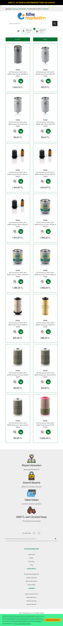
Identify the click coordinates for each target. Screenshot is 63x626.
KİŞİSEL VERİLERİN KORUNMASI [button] (22, 623)
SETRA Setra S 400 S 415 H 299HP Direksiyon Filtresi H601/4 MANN (18, 425)
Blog (31, 565)
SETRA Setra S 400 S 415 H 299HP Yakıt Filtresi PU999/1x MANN (17, 325)
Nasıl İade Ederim (31, 597)
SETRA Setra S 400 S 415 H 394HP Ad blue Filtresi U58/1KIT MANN (17, 174)
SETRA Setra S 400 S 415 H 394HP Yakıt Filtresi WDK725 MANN (45, 74)
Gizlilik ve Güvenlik (31, 577)
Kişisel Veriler (31, 584)
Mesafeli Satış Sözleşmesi (31, 574)
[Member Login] (27, 31)
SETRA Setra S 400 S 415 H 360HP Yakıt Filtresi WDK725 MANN (17, 124)
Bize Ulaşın (31, 561)
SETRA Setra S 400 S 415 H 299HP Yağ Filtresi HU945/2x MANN (45, 325)
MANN (18, 70)
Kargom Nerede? (31, 604)
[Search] (33, 23)
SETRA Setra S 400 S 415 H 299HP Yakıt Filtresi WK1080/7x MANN (18, 74)
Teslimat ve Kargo (31, 601)
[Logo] (31, 16)
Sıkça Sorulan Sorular (31, 594)
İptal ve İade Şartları (31, 581)
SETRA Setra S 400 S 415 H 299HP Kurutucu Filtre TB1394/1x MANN (45, 275)
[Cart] (40, 31)
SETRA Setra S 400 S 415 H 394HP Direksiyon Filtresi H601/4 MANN (18, 375)
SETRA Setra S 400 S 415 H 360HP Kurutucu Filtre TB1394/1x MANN (18, 275)
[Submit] (55, 539)
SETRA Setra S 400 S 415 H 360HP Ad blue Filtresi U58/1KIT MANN (45, 174)
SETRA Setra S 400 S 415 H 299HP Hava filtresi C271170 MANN (45, 425)
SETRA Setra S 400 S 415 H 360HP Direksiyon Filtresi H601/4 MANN (45, 375)
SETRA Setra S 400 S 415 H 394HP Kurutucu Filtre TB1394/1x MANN (45, 224)
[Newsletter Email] (29, 539)
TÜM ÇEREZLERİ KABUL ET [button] (53, 620)
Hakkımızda (31, 554)
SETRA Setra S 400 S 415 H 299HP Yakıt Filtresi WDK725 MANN (45, 124)
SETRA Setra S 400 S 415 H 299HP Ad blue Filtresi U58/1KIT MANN (17, 224)
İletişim (32, 558)
